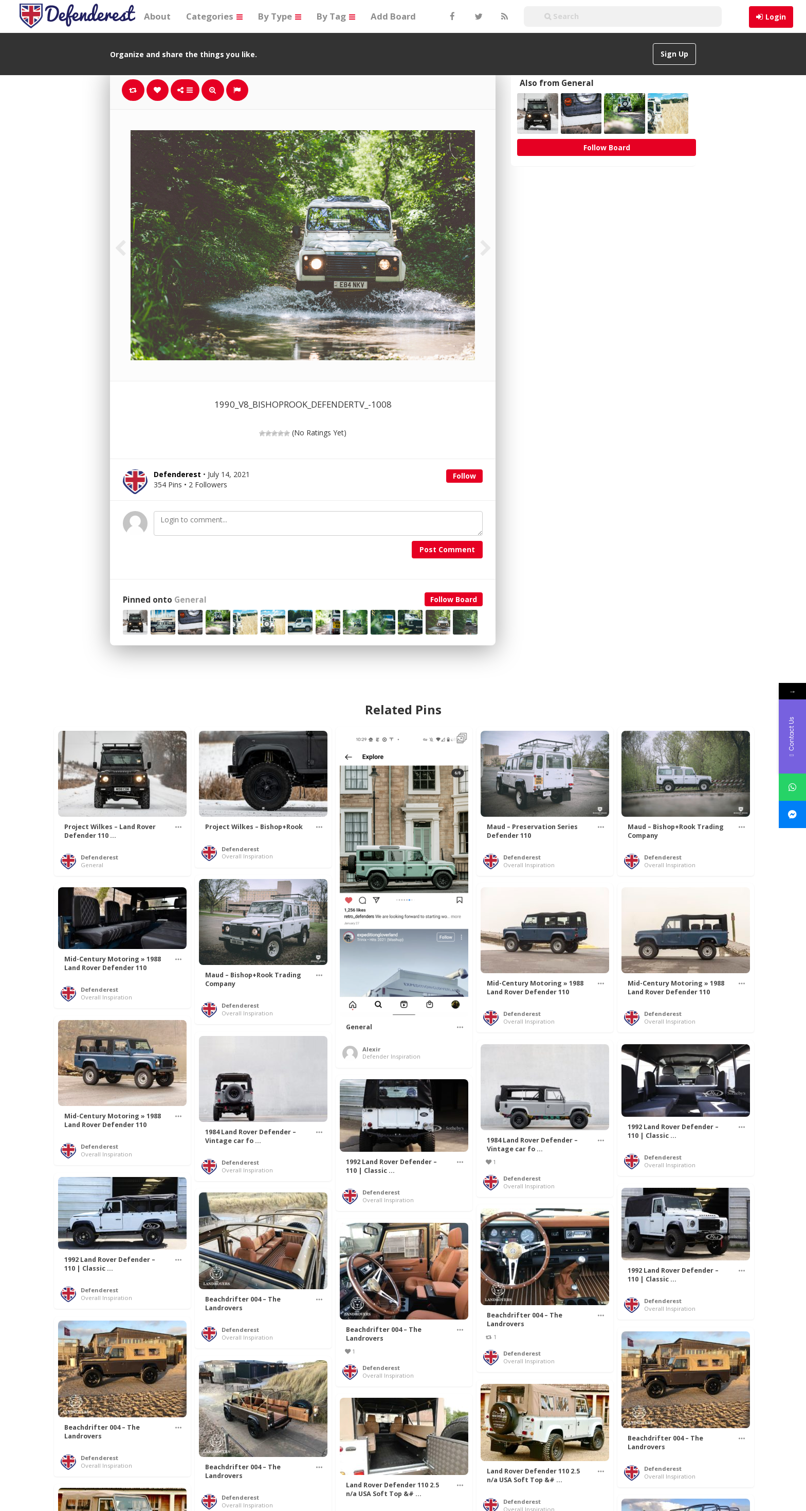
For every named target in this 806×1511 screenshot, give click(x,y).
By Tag (336, 16)
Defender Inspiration (391, 1056)
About (157, 16)
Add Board (393, 16)
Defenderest (99, 857)
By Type (279, 16)
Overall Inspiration (247, 856)
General (190, 599)
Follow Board (453, 599)
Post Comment (447, 549)
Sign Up (674, 54)
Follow (464, 476)
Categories (214, 16)
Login (775, 17)
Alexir (371, 1049)
